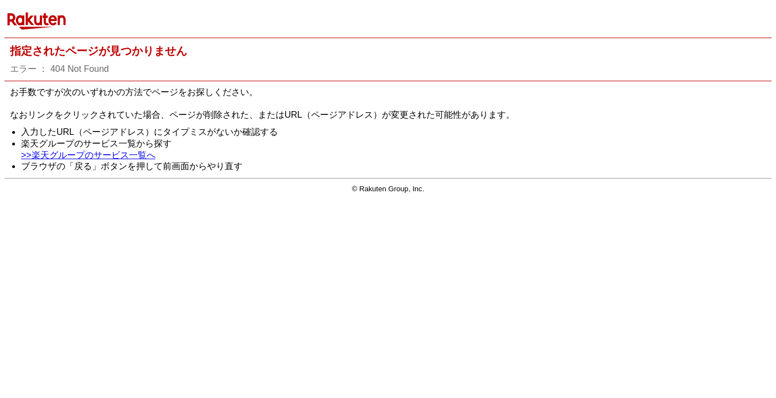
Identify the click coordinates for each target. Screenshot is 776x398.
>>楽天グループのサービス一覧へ (88, 155)
